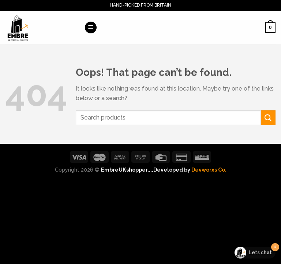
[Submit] (268, 117)
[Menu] (91, 28)
